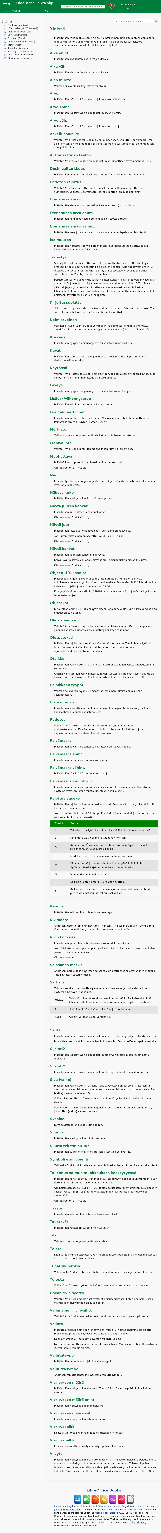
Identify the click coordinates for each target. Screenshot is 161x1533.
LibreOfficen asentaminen (20, 54)
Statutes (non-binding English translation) (120, 1506)
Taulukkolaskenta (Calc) (19, 31)
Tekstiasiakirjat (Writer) (19, 25)
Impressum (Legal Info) (66, 1506)
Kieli (47, 11)
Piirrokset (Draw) (16, 38)
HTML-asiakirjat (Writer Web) (22, 28)
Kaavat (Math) (14, 44)
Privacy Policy (88, 1506)
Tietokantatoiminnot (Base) (21, 41)
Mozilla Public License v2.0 (109, 1512)
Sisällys (7, 21)
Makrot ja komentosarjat (19, 51)
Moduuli (17, 11)
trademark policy (137, 1522)
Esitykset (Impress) (17, 34)
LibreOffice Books (104, 1490)
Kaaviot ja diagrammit (18, 48)
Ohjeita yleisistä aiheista (19, 58)
